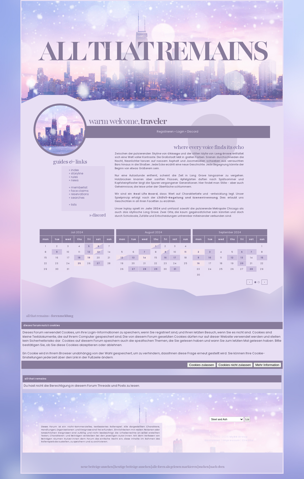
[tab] (255, 282)
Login (180, 131)
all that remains (37, 316)
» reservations (79, 194)
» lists (73, 204)
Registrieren (165, 131)
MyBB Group (238, 437)
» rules (73, 177)
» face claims (79, 191)
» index (74, 170)
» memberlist (78, 187)
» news (74, 180)
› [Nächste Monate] (264, 282)
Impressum (231, 440)
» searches (77, 198)
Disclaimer (212, 440)
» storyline (76, 173)
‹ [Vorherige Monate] (249, 282)
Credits (247, 440)
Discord (192, 131)
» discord (97, 215)
